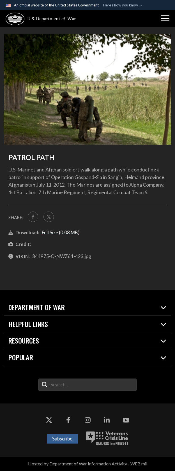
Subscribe (62, 439)
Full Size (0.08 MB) (61, 233)
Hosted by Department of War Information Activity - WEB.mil (87, 464)
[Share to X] (49, 217)
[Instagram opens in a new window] (87, 421)
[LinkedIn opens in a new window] (107, 421)
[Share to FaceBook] (33, 217)
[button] (165, 18)
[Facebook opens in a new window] (68, 421)
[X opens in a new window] (49, 421)
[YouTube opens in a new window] (126, 421)
